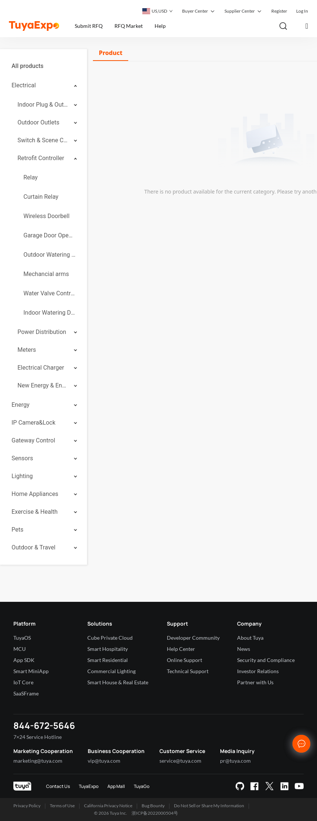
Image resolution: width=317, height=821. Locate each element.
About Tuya (250, 638)
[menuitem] (43, 66)
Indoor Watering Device (49, 312)
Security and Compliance (266, 660)
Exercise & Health (35, 511)
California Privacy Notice (108, 805)
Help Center (181, 649)
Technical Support (187, 671)
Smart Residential (107, 660)
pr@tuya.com (235, 760)
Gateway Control (33, 440)
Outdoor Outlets (38, 122)
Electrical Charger (40, 367)
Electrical (24, 85)
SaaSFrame (26, 693)
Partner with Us (255, 682)
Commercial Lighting (111, 671)
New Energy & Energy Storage (43, 385)
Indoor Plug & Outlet (43, 104)
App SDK (24, 660)
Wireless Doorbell (46, 216)
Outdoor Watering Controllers (49, 254)
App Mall (116, 786)
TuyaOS (22, 638)
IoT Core (23, 682)
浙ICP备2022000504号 (155, 813)
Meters (26, 349)
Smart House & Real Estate (117, 682)
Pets (17, 529)
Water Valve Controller (49, 293)
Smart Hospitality (107, 649)
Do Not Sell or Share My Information (209, 805)
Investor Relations (258, 671)
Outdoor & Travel (33, 547)
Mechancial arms (46, 274)
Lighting (22, 476)
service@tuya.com (180, 760)
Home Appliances (35, 493)
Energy (20, 404)
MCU (19, 649)
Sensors (22, 458)
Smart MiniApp (31, 671)
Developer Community (193, 638)
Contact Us (58, 786)
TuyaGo (141, 786)
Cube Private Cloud (110, 638)
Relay (30, 177)
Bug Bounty (153, 805)
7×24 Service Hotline (37, 737)
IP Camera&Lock (33, 422)
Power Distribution (41, 331)
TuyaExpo (88, 786)
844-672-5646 (44, 725)
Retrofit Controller (40, 158)
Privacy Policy (27, 805)
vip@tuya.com (104, 760)
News (243, 649)
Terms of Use (62, 805)
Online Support (184, 660)
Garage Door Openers (49, 235)
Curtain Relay (40, 196)
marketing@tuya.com (37, 760)
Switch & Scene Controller (43, 140)
